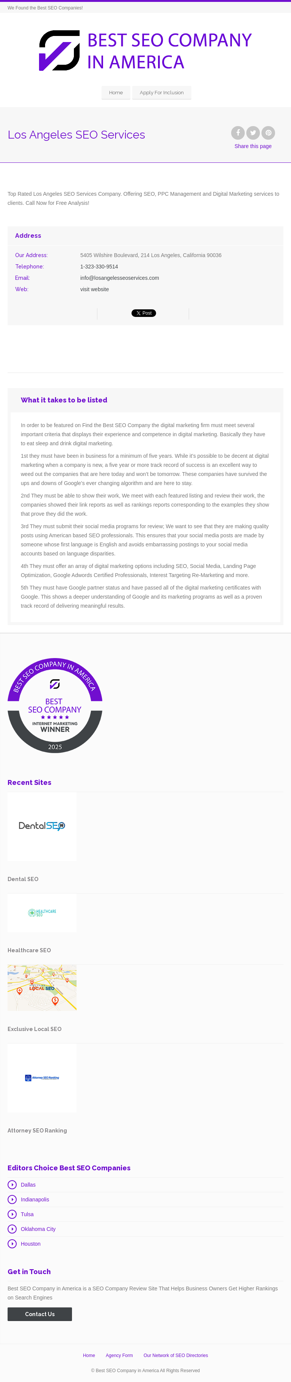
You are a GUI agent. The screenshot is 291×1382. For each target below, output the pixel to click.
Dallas (28, 1185)
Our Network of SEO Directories (176, 1355)
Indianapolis (35, 1199)
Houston (31, 1244)
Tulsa (27, 1214)
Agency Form (119, 1355)
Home (116, 92)
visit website (94, 289)
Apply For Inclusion (162, 92)
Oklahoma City (38, 1229)
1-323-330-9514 (99, 267)
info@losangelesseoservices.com (119, 278)
